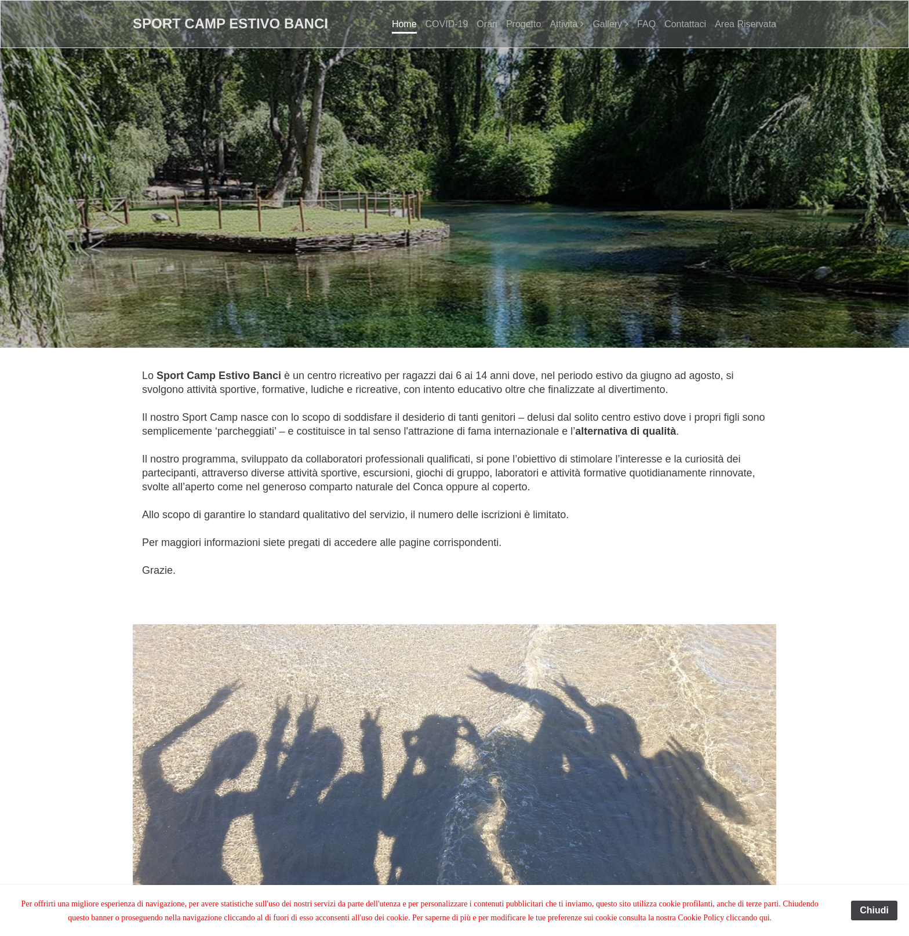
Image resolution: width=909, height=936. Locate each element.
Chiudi (874, 910)
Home (404, 24)
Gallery (607, 24)
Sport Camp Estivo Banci (230, 23)
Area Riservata (745, 24)
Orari (487, 24)
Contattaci (685, 24)
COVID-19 (447, 24)
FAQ (646, 24)
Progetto (523, 24)
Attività (563, 24)
